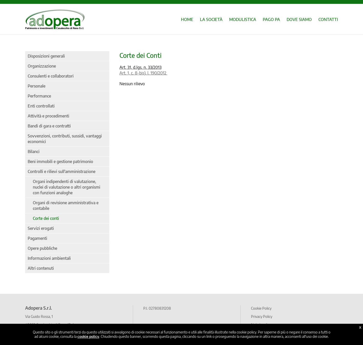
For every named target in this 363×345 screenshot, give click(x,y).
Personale (36, 86)
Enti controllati (41, 106)
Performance (39, 96)
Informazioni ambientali (49, 258)
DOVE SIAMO (299, 19)
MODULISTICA (242, 19)
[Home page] (55, 26)
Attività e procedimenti (48, 115)
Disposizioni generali (46, 56)
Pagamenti (37, 238)
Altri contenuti (41, 268)
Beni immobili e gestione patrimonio (60, 161)
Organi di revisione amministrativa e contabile (65, 205)
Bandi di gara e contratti (49, 125)
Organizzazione (42, 66)
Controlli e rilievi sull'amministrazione (61, 171)
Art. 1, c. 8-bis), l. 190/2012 (143, 73)
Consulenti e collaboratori (51, 76)
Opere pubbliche (42, 248)
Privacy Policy (261, 316)
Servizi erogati (41, 228)
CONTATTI (328, 19)
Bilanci (33, 151)
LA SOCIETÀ (211, 19)
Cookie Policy (261, 308)
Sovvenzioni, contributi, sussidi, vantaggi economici (65, 138)
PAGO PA (271, 19)
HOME (187, 19)
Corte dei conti (46, 218)
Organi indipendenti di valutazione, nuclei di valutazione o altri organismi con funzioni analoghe (66, 187)
